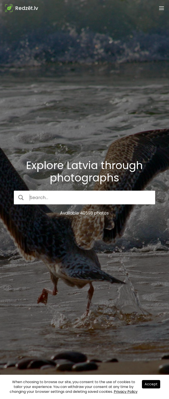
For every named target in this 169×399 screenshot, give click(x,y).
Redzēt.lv (26, 8)
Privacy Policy (126, 391)
